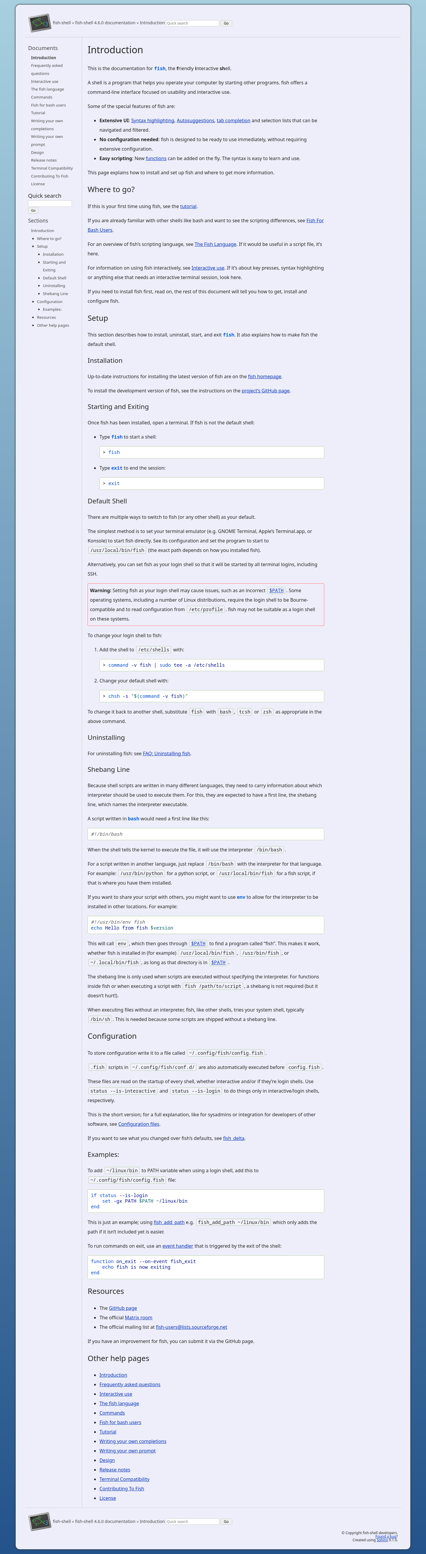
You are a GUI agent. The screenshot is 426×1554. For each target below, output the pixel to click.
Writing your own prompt (127, 1450)
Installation (53, 254)
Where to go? (49, 238)
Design (37, 152)
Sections (38, 220)
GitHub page (123, 1308)
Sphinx (382, 1539)
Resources (46, 317)
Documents (43, 47)
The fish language (47, 89)
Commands (41, 97)
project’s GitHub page (266, 390)
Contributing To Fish (49, 176)
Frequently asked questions (129, 1384)
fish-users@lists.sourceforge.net (191, 1327)
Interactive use (44, 81)
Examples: (52, 309)
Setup (42, 246)
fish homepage (264, 376)
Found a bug (385, 1536)
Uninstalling (54, 285)
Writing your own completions (132, 1441)
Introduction (152, 23)
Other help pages (53, 325)
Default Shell (54, 278)
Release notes (44, 160)
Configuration (49, 301)
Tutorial (38, 112)
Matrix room (138, 1317)
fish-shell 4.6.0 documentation (105, 23)
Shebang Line (55, 293)
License (38, 183)
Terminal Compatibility (52, 168)
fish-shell (62, 23)
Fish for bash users (48, 105)
